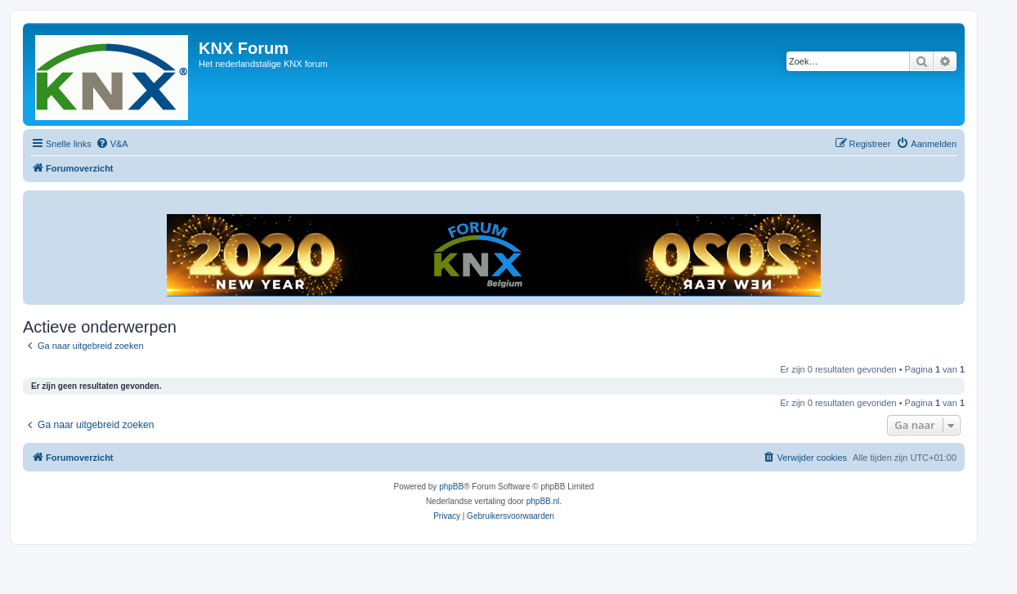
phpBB (451, 486)
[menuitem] (112, 144)
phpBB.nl (543, 501)
